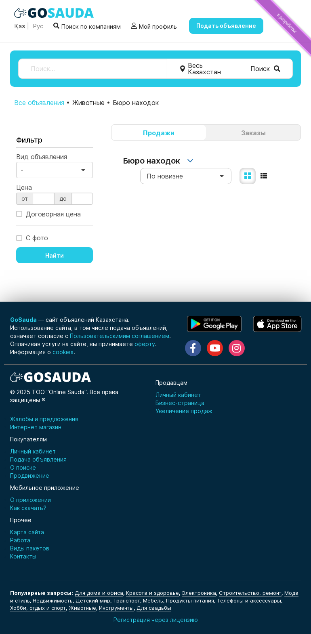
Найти (54, 255)
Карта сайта (27, 532)
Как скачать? (28, 507)
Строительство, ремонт (250, 593)
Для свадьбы (154, 608)
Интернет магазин (35, 427)
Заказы (253, 133)
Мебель (153, 600)
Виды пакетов (29, 548)
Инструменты (116, 608)
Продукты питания (190, 600)
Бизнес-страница (180, 402)
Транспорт (126, 600)
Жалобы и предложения (44, 419)
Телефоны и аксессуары (249, 600)
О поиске (23, 467)
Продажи (158, 133)
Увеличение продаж (184, 410)
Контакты (23, 556)
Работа (20, 540)
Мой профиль (154, 26)
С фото (32, 237)
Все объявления (39, 103)
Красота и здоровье (152, 593)
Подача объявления (38, 459)
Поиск (265, 69)
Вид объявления (41, 156)
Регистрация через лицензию (155, 619)
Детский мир (93, 600)
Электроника (199, 593)
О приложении (30, 499)
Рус (37, 26)
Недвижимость (53, 600)
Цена (24, 187)
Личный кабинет (178, 394)
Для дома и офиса (99, 593)
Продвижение (29, 475)
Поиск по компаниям (87, 26)
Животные (82, 608)
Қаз (19, 26)
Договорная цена (48, 214)
